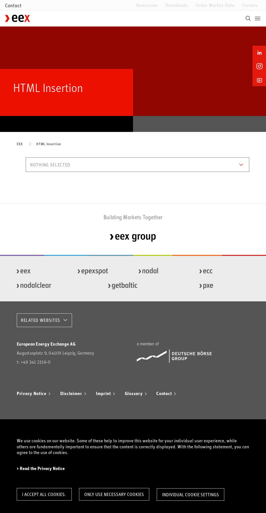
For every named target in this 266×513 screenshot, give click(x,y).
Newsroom (147, 4)
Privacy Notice (31, 393)
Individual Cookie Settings (192, 495)
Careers (250, 4)
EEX (20, 143)
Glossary (134, 393)
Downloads (176, 4)
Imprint (103, 393)
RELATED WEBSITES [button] (40, 320)
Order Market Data (215, 4)
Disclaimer (71, 393)
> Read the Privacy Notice (41, 468)
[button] (137, 164)
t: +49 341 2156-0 (33, 362)
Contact (164, 393)
